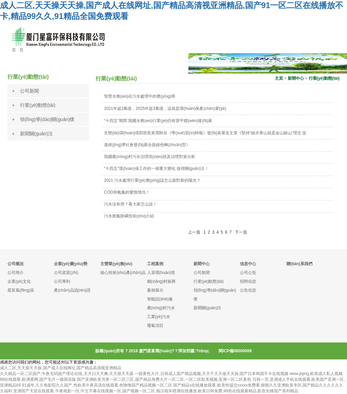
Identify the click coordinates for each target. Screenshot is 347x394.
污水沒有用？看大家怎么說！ (130, 204)
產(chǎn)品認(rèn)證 (72, 290)
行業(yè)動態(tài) (324, 78)
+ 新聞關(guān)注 (32, 133)
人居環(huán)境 (161, 272)
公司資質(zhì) (66, 272)
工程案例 (155, 263)
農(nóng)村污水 (161, 308)
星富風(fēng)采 (20, 290)
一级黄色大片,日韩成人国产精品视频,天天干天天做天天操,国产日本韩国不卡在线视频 (211, 373)
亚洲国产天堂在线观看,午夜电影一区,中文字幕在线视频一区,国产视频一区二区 (84, 391)
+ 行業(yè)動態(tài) (33, 105)
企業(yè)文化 (19, 281)
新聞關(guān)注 (207, 308)
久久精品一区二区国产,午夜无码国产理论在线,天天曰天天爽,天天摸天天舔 (67, 373)
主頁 (279, 78)
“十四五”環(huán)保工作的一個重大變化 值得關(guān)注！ (156, 168)
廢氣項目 (155, 325)
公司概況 (15, 263)
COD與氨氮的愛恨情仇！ (127, 192)
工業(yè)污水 (158, 316)
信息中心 (248, 263)
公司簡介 (15, 272)
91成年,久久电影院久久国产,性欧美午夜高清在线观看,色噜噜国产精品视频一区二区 (97, 385)
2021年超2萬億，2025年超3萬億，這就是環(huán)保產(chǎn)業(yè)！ (165, 108)
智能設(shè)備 (159, 299)
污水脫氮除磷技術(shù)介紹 (129, 216)
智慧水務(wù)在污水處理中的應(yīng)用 (139, 96)
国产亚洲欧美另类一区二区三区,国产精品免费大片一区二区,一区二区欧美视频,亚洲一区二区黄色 (164, 379)
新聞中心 (296, 78)
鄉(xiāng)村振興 (161, 281)
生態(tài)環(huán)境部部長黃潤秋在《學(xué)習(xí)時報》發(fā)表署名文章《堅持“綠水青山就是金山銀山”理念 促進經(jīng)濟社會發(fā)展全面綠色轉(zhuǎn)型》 (205, 139)
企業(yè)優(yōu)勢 (70, 263)
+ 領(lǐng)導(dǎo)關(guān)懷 (43, 119)
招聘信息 (248, 281)
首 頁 (17, 49)
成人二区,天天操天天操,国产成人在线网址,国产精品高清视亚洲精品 (60, 368)
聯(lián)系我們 (299, 263)
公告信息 (248, 290)
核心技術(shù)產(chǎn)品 (123, 272)
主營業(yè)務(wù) (116, 263)
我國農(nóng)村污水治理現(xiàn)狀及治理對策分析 (149, 156)
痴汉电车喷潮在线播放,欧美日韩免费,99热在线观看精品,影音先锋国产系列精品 (227, 391)
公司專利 (62, 281)
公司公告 (248, 272)
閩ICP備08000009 (235, 351)
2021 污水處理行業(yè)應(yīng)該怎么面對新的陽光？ (152, 180)
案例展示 (155, 290)
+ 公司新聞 (25, 91)
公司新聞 (201, 272)
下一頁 (241, 232)
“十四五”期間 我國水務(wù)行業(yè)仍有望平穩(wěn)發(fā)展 (158, 120)
